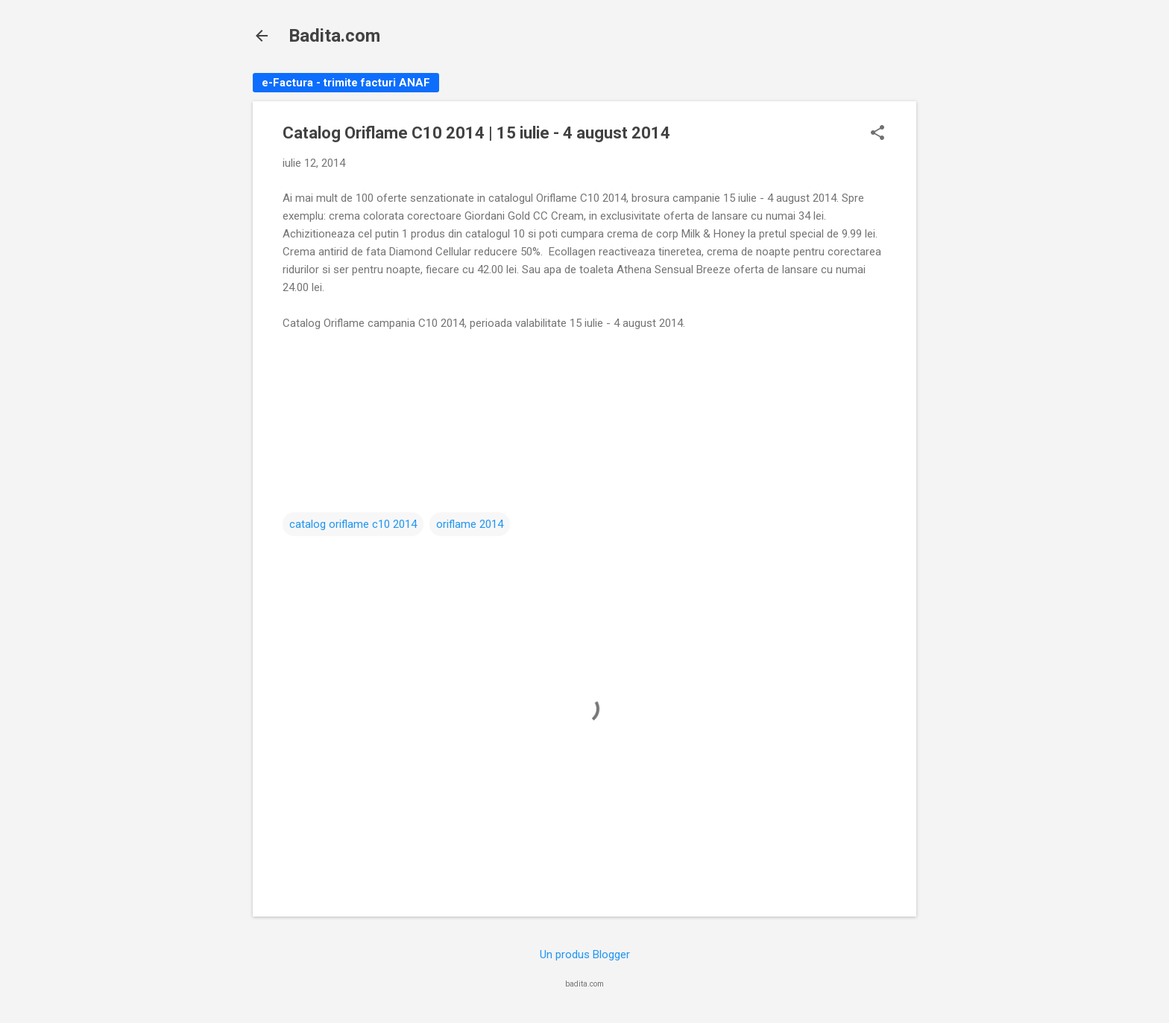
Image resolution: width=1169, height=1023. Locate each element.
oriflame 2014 (469, 524)
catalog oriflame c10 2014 (353, 524)
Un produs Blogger (585, 954)
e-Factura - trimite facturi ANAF (346, 82)
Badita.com (334, 35)
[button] (877, 134)
